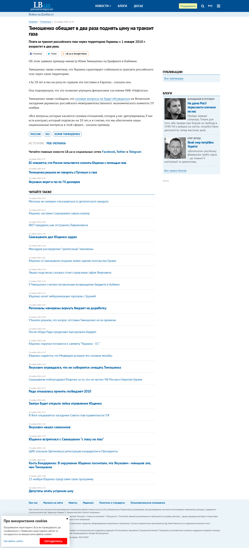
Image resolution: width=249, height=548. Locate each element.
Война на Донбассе (41, 14)
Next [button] (218, 110)
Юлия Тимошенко (67, 134)
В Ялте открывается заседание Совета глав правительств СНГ (69, 415)
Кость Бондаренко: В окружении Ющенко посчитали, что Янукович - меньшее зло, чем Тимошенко (90, 465)
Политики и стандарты (112, 502)
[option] (191, 109)
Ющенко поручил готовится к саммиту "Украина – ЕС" (64, 344)
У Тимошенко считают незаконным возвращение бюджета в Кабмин (74, 284)
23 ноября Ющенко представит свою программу (61, 479)
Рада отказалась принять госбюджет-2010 (60, 391)
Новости (103, 6)
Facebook (108, 152)
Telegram (135, 152)
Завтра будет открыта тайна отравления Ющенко (65, 403)
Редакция (88, 502)
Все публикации (173, 78)
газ (47, 134)
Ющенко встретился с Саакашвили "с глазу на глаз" (66, 439)
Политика (45, 21)
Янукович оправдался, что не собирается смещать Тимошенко (75, 367)
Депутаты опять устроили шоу (51, 491)
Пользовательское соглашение (148, 502)
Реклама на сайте (53, 502)
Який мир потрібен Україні (201, 187)
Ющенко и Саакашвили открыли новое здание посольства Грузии (72, 261)
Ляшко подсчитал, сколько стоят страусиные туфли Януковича (70, 272)
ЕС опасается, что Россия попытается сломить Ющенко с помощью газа (77, 163)
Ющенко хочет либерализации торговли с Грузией (62, 296)
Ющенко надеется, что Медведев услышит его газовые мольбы (70, 356)
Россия (35, 134)
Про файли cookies (13, 541)
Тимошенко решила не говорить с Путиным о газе (63, 172)
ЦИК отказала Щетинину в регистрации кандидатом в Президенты (73, 451)
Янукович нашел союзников (49, 427)
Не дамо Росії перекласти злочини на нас (202, 150)
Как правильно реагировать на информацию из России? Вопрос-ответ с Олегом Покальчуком (188, 119)
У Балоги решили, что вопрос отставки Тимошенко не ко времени (72, 320)
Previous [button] (165, 110)
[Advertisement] (191, 42)
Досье (138, 6)
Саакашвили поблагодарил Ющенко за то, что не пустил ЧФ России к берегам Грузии (85, 379)
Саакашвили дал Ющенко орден (53, 237)
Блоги (122, 6)
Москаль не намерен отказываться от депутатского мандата (68, 201)
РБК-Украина (56, 143)
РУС (210, 6)
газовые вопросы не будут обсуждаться (102, 99)
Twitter (121, 152)
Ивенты (73, 502)
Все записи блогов (175, 213)
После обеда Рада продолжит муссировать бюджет (62, 332)
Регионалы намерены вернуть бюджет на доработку (68, 308)
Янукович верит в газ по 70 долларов (54, 182)
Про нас (33, 502)
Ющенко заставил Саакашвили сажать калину (59, 213)
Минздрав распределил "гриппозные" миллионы (61, 249)
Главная (33, 21)
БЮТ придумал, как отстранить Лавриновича (58, 225)
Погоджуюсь (53, 541)
